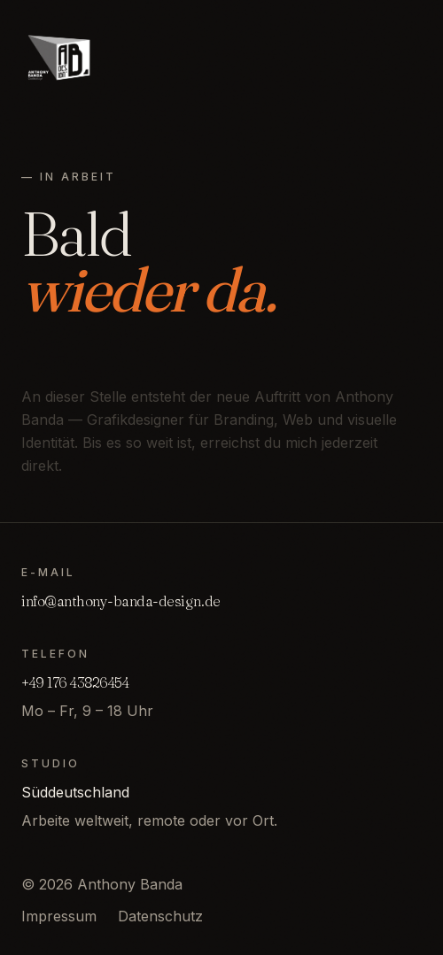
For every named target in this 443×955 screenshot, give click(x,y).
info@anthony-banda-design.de (121, 601)
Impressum (59, 916)
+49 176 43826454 (74, 682)
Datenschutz (160, 916)
